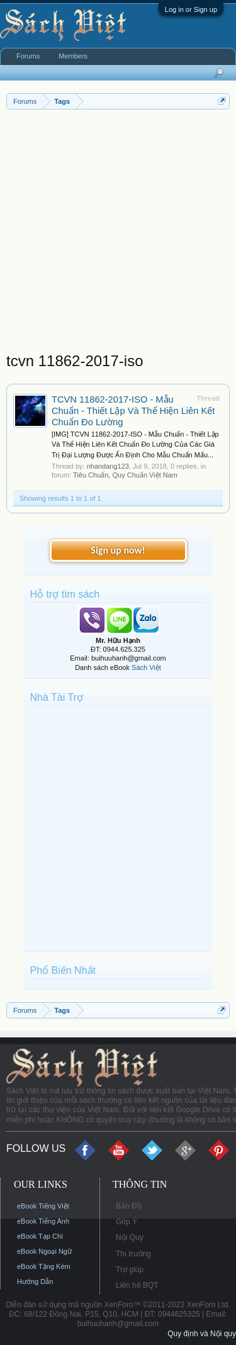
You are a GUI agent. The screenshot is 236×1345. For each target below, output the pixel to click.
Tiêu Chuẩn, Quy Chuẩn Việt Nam (125, 475)
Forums (28, 56)
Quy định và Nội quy (201, 1333)
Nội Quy (129, 1237)
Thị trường (133, 1253)
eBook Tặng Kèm (43, 1266)
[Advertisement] (118, 234)
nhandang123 (108, 466)
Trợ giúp (129, 1269)
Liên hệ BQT (137, 1285)
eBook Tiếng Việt (43, 1206)
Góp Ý (126, 1221)
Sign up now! (118, 550)
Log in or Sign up (191, 9)
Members (73, 56)
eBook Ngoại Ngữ (44, 1251)
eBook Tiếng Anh (43, 1221)
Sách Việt (146, 667)
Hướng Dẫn (35, 1281)
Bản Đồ (129, 1206)
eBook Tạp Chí (40, 1236)
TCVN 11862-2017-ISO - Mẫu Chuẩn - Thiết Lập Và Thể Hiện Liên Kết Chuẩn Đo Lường (133, 410)
